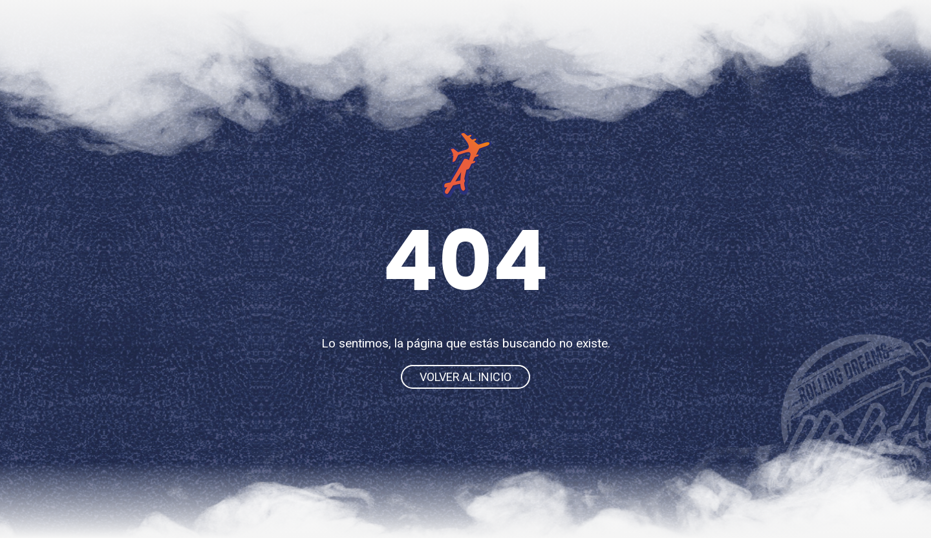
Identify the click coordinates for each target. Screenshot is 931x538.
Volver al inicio (465, 377)
